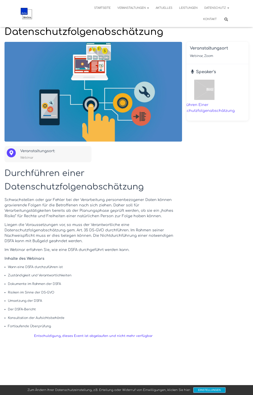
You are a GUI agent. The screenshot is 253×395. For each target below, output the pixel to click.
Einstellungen (209, 390)
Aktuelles (164, 7)
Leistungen (188, 7)
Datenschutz (216, 7)
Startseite (102, 7)
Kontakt (210, 19)
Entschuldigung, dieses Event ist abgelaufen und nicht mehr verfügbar (93, 336)
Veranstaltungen (133, 7)
